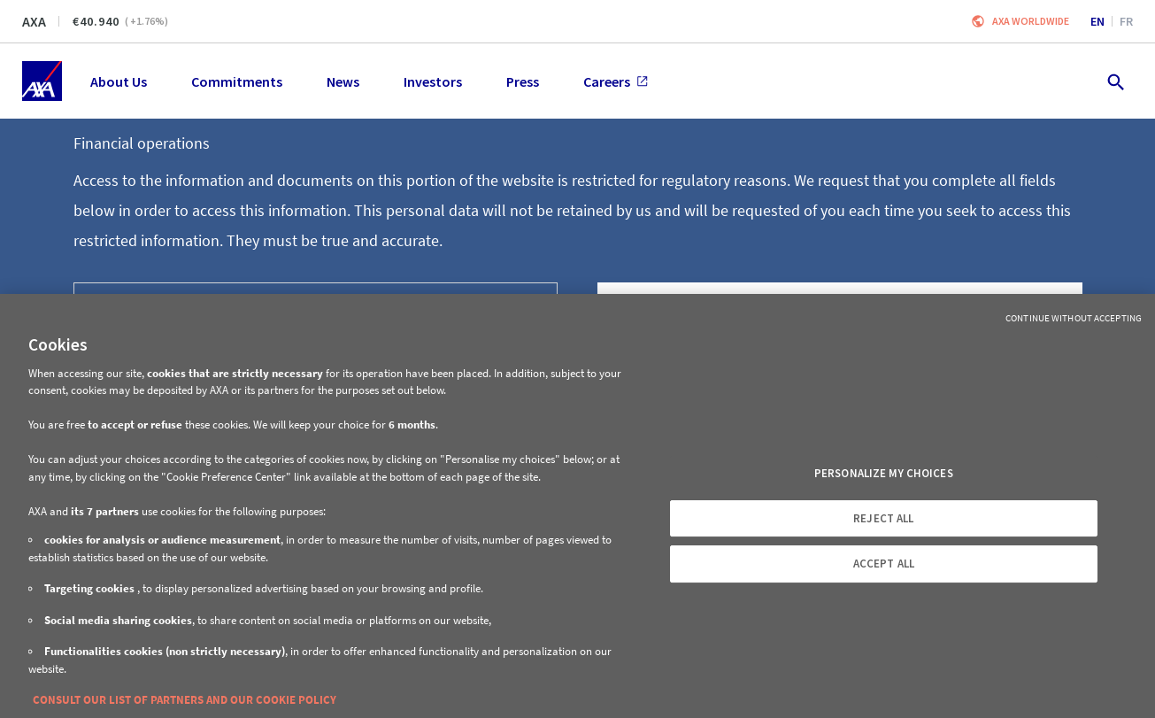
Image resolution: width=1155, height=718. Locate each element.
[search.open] (1115, 81)
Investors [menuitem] (433, 81)
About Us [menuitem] (118, 81)
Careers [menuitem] (615, 81)
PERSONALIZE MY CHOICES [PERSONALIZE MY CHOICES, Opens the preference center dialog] (883, 473)
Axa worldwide (1030, 20)
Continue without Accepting (1073, 318)
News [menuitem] (343, 81)
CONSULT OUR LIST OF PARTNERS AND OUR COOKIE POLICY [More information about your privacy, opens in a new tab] (184, 699)
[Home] (42, 81)
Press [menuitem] (522, 81)
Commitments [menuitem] (236, 81)
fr (1126, 21)
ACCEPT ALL (883, 563)
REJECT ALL (883, 518)
